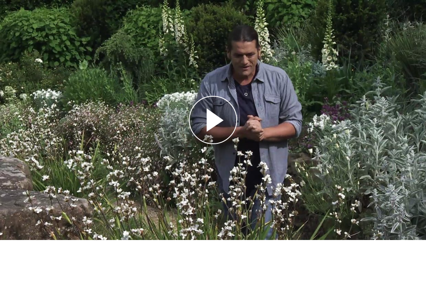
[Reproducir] (213, 120)
